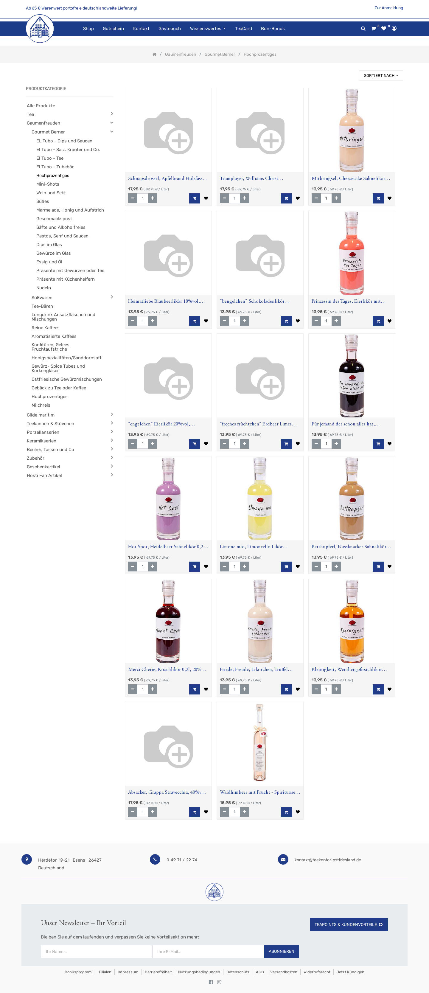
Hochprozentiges (52, 175)
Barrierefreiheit (158, 972)
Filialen (104, 972)
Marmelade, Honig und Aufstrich (70, 210)
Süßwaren (42, 297)
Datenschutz (238, 972)
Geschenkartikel (43, 467)
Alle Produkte (41, 105)
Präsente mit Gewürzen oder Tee (70, 270)
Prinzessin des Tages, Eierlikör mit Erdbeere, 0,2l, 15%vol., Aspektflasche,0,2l (346, 302)
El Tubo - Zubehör (55, 167)
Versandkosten (283, 972)
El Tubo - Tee (49, 158)
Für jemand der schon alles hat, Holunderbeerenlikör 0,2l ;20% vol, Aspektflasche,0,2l (348, 425)
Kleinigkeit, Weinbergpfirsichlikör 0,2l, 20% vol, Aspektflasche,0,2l (347, 670)
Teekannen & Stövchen (50, 423)
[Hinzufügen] (152, 198)
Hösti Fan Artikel (44, 475)
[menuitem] (88, 29)
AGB (260, 972)
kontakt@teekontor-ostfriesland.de (328, 860)
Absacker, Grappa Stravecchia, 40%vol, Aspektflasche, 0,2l (167, 793)
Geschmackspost (54, 218)
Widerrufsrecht (317, 972)
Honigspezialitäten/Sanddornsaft (67, 357)
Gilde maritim (41, 415)
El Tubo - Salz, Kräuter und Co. (68, 149)
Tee (30, 114)
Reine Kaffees (46, 327)
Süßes (42, 201)
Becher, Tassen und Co (50, 449)
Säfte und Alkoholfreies (61, 227)
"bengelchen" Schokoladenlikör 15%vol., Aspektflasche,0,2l (252, 302)
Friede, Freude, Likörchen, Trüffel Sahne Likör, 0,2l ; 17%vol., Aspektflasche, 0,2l (254, 670)
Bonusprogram (78, 972)
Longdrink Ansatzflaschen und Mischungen (63, 317)
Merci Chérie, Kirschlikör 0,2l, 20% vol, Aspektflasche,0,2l (164, 670)
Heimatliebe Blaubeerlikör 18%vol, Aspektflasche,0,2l (164, 302)
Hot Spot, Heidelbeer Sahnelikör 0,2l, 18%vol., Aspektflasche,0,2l (167, 548)
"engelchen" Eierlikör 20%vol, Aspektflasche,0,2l (159, 425)
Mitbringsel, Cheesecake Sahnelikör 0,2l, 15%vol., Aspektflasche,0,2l (348, 179)
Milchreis (41, 405)
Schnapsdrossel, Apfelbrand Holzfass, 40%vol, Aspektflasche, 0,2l (166, 179)
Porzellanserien (43, 432)
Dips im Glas (49, 244)
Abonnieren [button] (281, 951)
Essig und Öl (49, 262)
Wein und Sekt (51, 192)
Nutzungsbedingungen (199, 972)
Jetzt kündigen (350, 972)
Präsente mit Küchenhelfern (65, 279)
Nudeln (43, 287)
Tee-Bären (42, 306)
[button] (381, 75)
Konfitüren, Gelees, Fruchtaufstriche (51, 347)
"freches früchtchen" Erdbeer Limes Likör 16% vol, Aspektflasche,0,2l (256, 425)
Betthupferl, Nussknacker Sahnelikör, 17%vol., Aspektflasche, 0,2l (350, 548)
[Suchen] (352, 72)
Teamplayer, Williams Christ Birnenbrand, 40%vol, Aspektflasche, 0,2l (257, 179)
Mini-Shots (47, 184)
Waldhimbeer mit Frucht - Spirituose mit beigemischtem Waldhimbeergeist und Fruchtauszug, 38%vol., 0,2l (258, 793)
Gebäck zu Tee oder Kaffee (59, 388)
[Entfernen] (132, 198)
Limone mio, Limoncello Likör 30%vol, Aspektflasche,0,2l (251, 548)
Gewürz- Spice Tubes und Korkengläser (58, 368)
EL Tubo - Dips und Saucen (64, 141)
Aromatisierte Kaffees (54, 336)
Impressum (128, 972)
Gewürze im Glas (53, 253)
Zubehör (35, 458)
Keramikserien (41, 441)
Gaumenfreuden (43, 123)
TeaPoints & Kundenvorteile (349, 924)
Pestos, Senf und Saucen (62, 236)
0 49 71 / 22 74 (182, 860)
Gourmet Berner (48, 132)
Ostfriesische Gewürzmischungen (67, 379)
